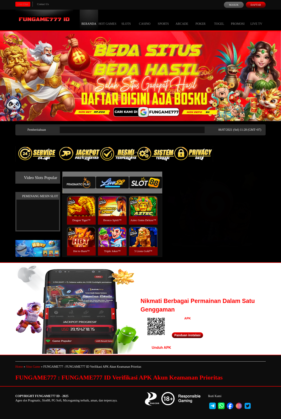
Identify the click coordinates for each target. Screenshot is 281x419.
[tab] (79, 182)
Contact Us (43, 4)
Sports (163, 19)
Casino (144, 19)
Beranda (88, 19)
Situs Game (33, 366)
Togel (219, 19)
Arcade (182, 19)
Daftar (255, 4)
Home (19, 366)
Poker (200, 19)
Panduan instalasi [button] (187, 335)
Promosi (238, 19)
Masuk (233, 4)
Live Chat (23, 4)
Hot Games (107, 19)
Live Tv (256, 19)
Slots (126, 19)
